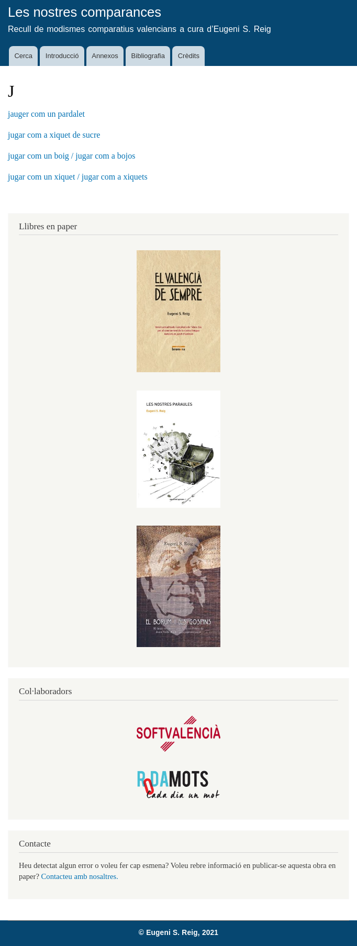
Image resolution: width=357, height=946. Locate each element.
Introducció (62, 56)
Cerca (23, 56)
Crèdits (188, 56)
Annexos (105, 56)
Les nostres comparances (84, 12)
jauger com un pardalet (46, 113)
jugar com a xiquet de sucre (54, 134)
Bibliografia (148, 56)
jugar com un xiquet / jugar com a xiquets (78, 176)
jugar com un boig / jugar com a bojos (72, 155)
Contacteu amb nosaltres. (79, 876)
